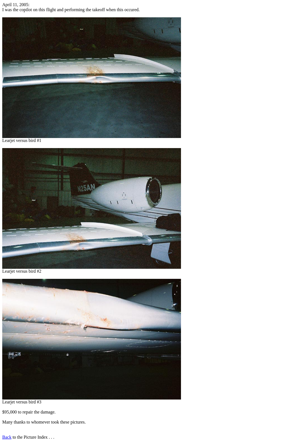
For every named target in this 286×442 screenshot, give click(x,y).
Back (6, 437)
